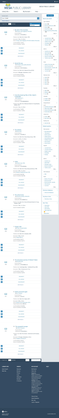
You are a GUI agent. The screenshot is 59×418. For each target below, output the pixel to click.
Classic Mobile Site (51, 413)
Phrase (18, 373)
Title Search (47, 133)
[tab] (50, 18)
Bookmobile (47, 111)
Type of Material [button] (47, 21)
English (46, 98)
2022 (46, 80)
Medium (46, 92)
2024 (46, 77)
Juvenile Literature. (49, 40)
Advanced (19, 377)
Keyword (19, 369)
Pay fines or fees (48, 199)
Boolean (18, 379)
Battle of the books (49, 64)
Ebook (46, 27)
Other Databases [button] (47, 171)
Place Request (13, 53)
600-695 (46, 123)
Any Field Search (48, 131)
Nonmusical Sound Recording (51, 30)
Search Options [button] (6, 20)
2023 (46, 79)
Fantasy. (46, 44)
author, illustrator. (24, 64)
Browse (18, 371)
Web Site (4, 371)
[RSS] (44, 212)
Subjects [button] (45, 35)
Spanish (46, 100)
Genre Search (47, 141)
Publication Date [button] (47, 75)
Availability (12, 48)
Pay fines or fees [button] (47, 196)
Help (47, 366)
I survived (47, 71)
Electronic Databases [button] (48, 190)
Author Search (48, 134)
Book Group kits (48, 66)
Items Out (34, 371)
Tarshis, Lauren (48, 57)
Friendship (47, 43)
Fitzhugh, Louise (48, 54)
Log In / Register (35, 402)
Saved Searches (35, 398)
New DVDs (47, 207)
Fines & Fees (35, 396)
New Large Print (48, 210)
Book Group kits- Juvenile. (50, 67)
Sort (31, 23)
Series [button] (45, 62)
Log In (57, 1)
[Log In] (54, 1)
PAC (45, 174)
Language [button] (45, 96)
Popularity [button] (45, 88)
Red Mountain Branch (49, 106)
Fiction (46, 116)
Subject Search (48, 136)
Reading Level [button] (46, 120)
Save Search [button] (50, 15)
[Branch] (4, 1)
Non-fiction (47, 118)
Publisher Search (48, 139)
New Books (47, 205)
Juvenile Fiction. (48, 38)
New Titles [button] (45, 203)
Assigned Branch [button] (47, 102)
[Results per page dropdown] (9, 24)
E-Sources (19, 380)
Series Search (47, 143)
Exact (18, 375)
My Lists (34, 400)
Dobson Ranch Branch (49, 110)
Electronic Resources (49, 25)
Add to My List (20, 56)
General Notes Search (49, 138)
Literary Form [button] (46, 114)
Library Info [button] (6, 11)
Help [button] (37, 11)
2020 (46, 84)
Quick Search (5, 369)
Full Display (12, 51)
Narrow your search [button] (47, 18)
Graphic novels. (48, 41)
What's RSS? (46, 213)
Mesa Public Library (47, 6)
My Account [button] (27, 11)
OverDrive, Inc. (48, 51)
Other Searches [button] (46, 129)
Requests (37, 383)
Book (46, 24)
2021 (46, 82)
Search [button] (16, 11)
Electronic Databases (49, 192)
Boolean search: (5, 15)
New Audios (47, 208)
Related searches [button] (47, 126)
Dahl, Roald (47, 53)
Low (46, 93)
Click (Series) (47, 69)
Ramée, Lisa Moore (49, 56)
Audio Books (47, 28)
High (46, 90)
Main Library (47, 108)
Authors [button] (45, 48)
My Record (34, 369)
